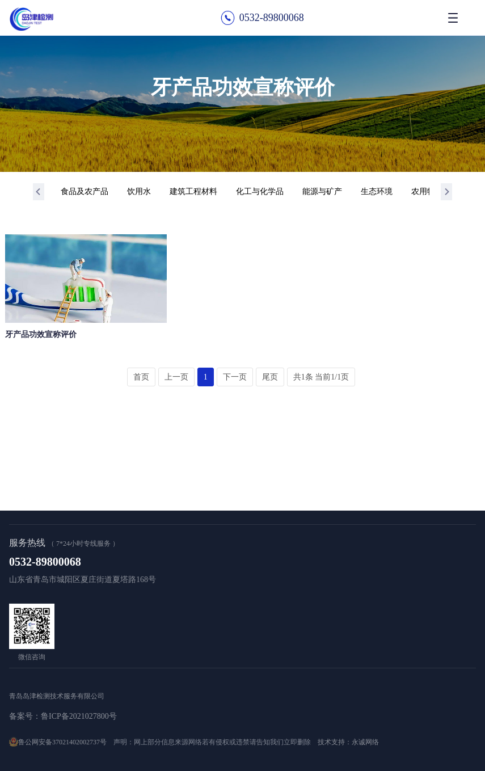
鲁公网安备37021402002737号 (62, 742)
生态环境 (377, 191)
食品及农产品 (84, 191)
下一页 (235, 377)
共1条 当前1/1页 (321, 377)
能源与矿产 (322, 191)
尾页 (270, 377)
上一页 (176, 377)
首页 (141, 377)
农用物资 (427, 191)
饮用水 (139, 191)
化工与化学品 (260, 191)
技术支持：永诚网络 (348, 742)
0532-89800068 (271, 17)
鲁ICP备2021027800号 (79, 716)
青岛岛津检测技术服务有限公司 (56, 696)
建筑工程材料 (193, 191)
